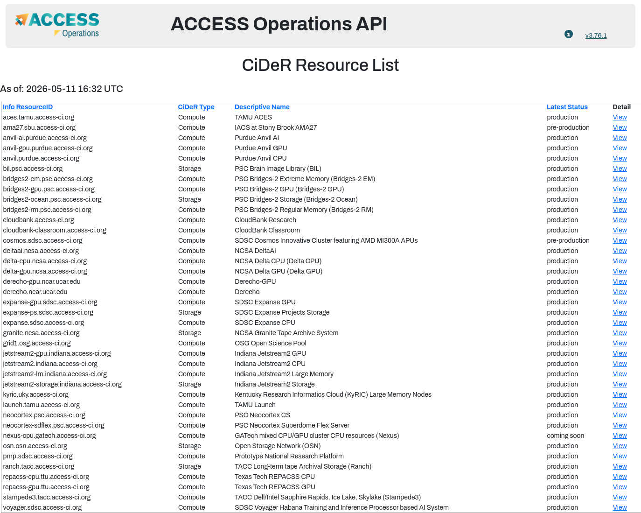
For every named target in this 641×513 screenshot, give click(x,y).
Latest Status (567, 107)
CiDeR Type (196, 107)
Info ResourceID (28, 107)
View (620, 117)
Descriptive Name (262, 107)
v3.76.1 (596, 35)
